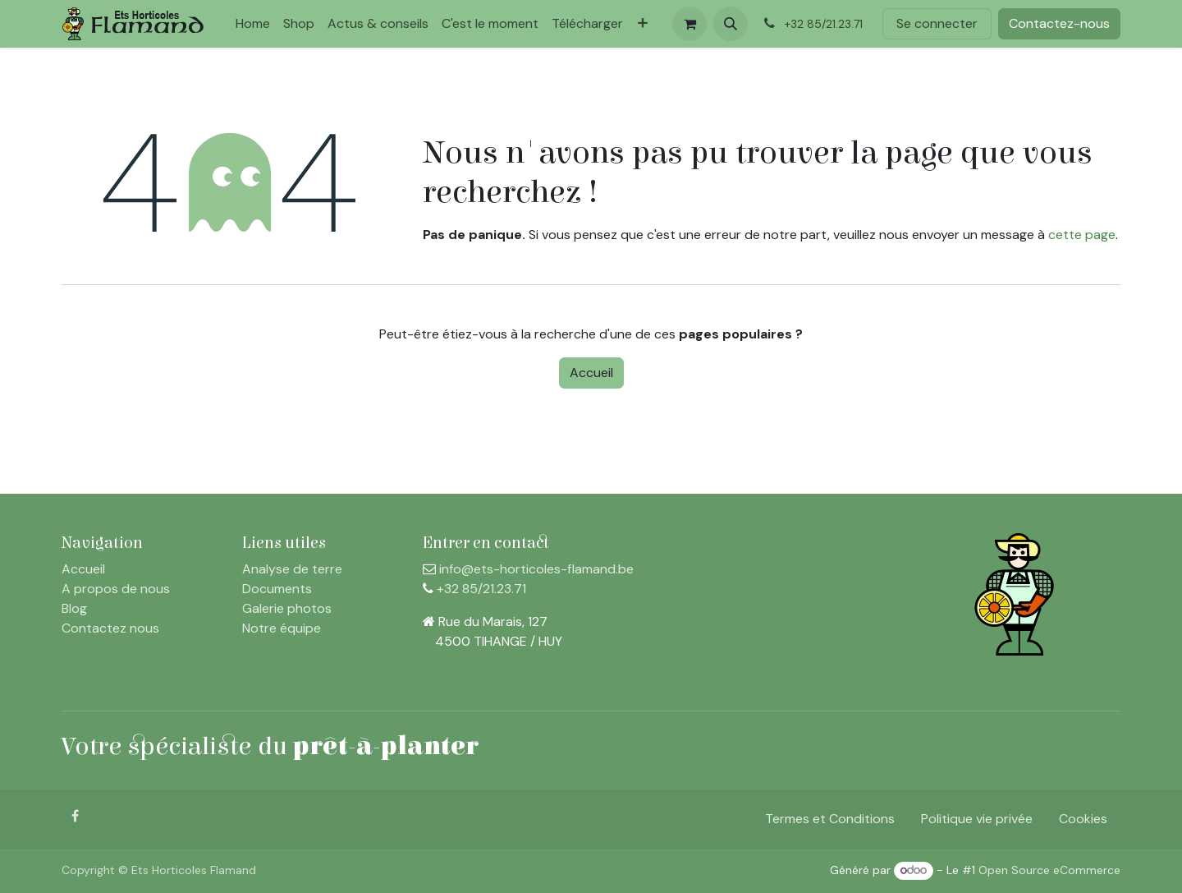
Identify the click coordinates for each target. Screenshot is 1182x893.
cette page (1082, 234)
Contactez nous (110, 628)
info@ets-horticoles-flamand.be (536, 569)
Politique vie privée (977, 818)
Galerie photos (287, 608)
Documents (277, 588)
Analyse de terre (292, 569)
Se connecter (937, 23)
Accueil (591, 372)
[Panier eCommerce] (689, 24)
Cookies (1083, 818)
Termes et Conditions (830, 818)
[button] (730, 24)
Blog (74, 608)
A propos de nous (116, 588)
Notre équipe (281, 628)
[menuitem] (253, 23)
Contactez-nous (1059, 23)
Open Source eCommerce (1049, 870)
